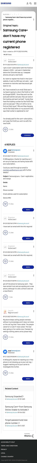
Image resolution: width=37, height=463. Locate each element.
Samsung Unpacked (13, 396)
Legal (3, 453)
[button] (30, 60)
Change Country (7, 456)
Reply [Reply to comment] (28, 210)
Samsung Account (23, 65)
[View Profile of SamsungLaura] (15, 150)
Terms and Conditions (9, 446)
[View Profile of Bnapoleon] (11, 60)
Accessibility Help (8, 442)
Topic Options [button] (30, 19)
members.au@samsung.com (12, 170)
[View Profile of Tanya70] (10, 311)
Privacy (4, 449)
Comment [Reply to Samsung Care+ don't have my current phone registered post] (27, 135)
